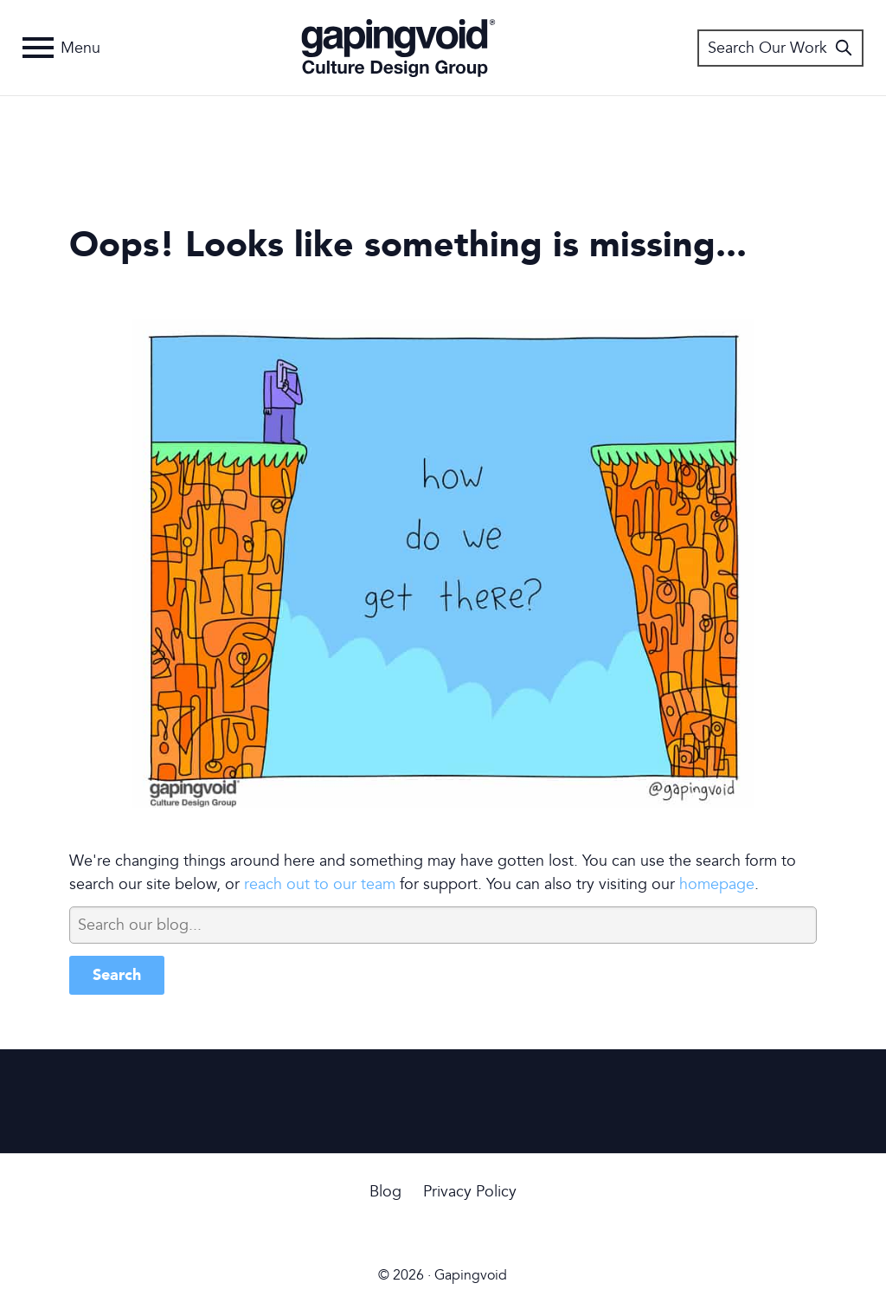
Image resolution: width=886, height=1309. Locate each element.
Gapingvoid (398, 47)
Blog (385, 1192)
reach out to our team (319, 884)
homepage (716, 884)
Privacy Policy (470, 1192)
